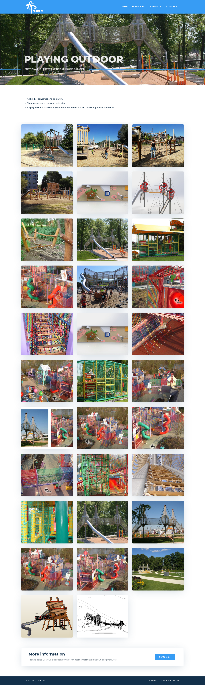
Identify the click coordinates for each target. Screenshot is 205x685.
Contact (171, 6)
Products (138, 6)
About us (156, 6)
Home (124, 6)
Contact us (165, 657)
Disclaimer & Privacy (169, 681)
